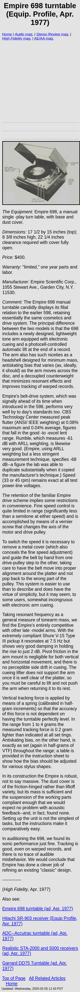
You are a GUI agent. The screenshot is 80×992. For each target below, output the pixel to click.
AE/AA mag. (44, 38)
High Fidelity (12, 38)
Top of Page (14, 978)
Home (7, 34)
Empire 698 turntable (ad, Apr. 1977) (37, 908)
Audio (19, 34)
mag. (28, 34)
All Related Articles (47, 978)
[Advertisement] (39, 81)
